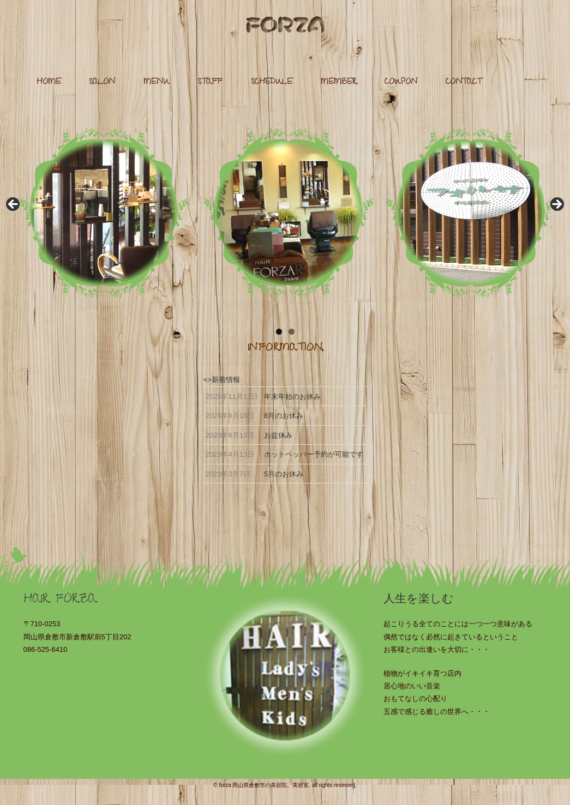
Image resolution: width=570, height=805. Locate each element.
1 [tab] (279, 332)
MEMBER (339, 82)
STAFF (210, 82)
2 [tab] (292, 332)
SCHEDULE (271, 82)
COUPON (401, 82)
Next (556, 205)
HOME (49, 82)
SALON (102, 82)
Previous (13, 205)
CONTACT (464, 82)
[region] (285, 208)
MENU (156, 82)
